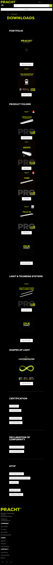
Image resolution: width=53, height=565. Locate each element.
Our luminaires (4, 529)
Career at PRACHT (4, 527)
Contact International (5, 555)
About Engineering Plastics (6, 535)
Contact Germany (4, 552)
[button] (26, 9)
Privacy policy (3, 543)
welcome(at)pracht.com (5, 520)
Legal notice (3, 541)
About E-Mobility (4, 532)
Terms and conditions (5, 546)
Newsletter (3, 558)
